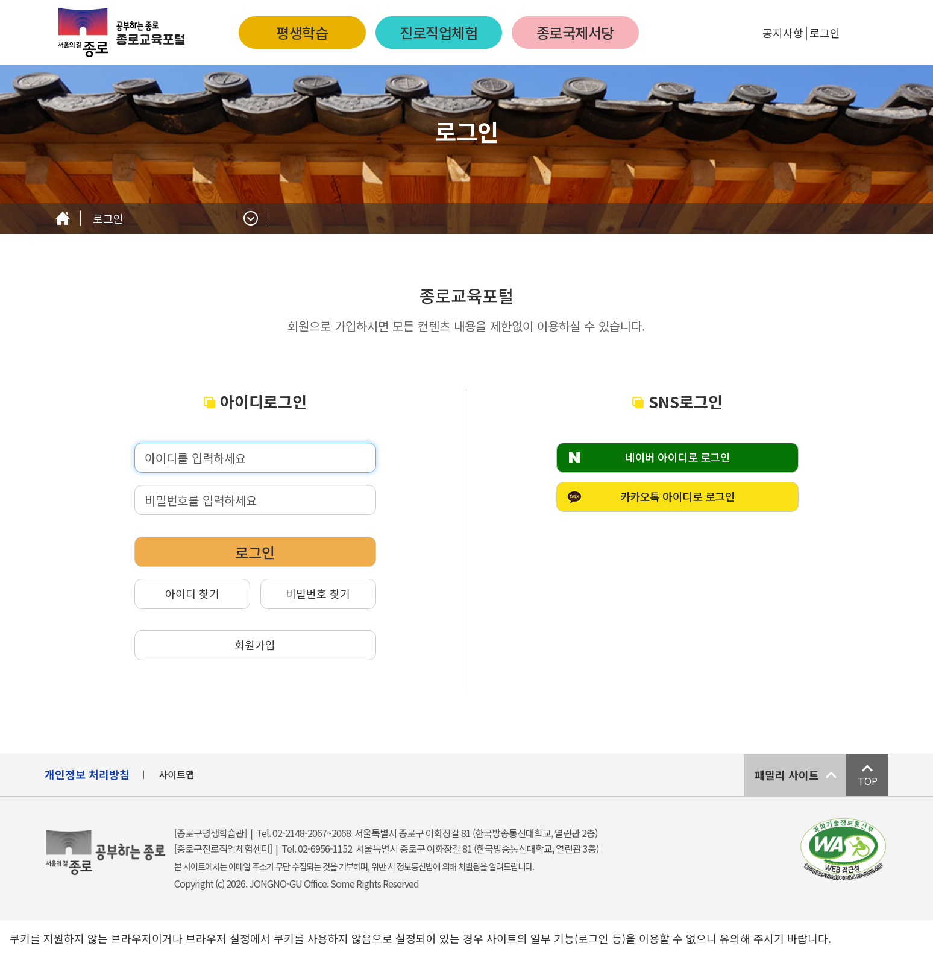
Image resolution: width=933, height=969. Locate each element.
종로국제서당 (575, 32)
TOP (868, 781)
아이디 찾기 (192, 593)
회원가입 (254, 644)
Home (62, 218)
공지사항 (782, 32)
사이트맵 (177, 774)
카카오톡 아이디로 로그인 (677, 496)
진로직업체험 (438, 32)
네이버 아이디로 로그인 (677, 457)
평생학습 (302, 32)
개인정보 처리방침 (87, 774)
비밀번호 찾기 (318, 593)
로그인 (824, 32)
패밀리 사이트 (787, 775)
